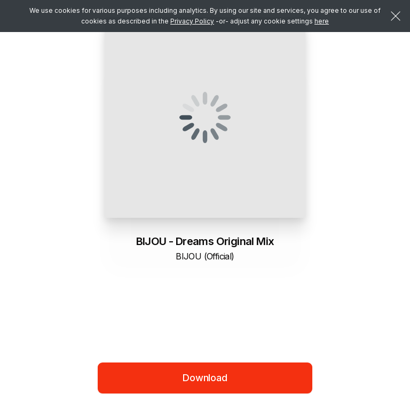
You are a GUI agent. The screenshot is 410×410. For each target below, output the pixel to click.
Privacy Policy (192, 21)
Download (205, 377)
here (321, 21)
